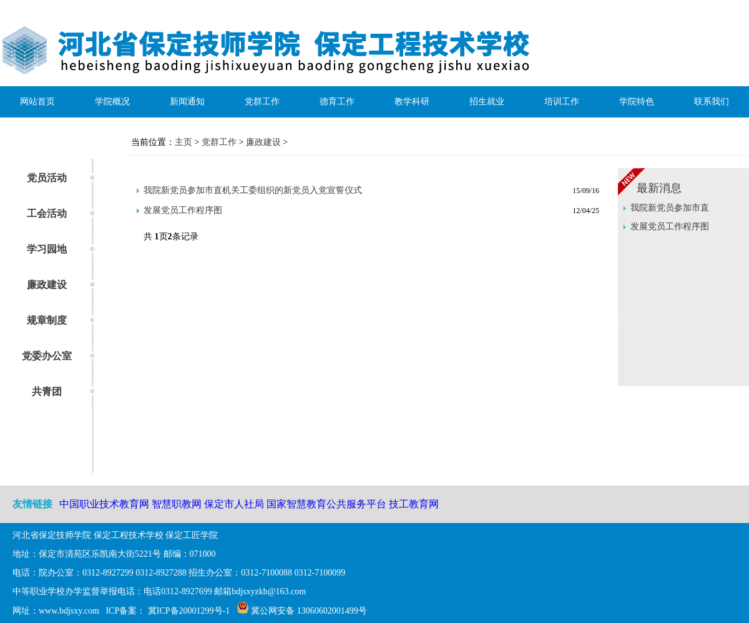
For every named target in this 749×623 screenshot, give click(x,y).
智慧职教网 (177, 504)
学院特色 (636, 101)
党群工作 (262, 101)
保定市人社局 (234, 504)
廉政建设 (47, 284)
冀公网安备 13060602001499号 (309, 611)
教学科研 (411, 101)
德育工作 (337, 101)
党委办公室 (47, 356)
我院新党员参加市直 (669, 207)
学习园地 (47, 249)
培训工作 (561, 101)
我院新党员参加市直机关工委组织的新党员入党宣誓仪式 (253, 190)
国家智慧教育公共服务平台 (328, 504)
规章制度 (47, 320)
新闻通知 (187, 101)
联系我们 (711, 101)
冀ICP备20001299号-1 (187, 611)
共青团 (47, 391)
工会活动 (47, 213)
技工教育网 (414, 504)
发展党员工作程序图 (183, 210)
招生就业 (486, 101)
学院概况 (112, 101)
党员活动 (47, 177)
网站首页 (37, 101)
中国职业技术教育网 (104, 504)
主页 (183, 142)
